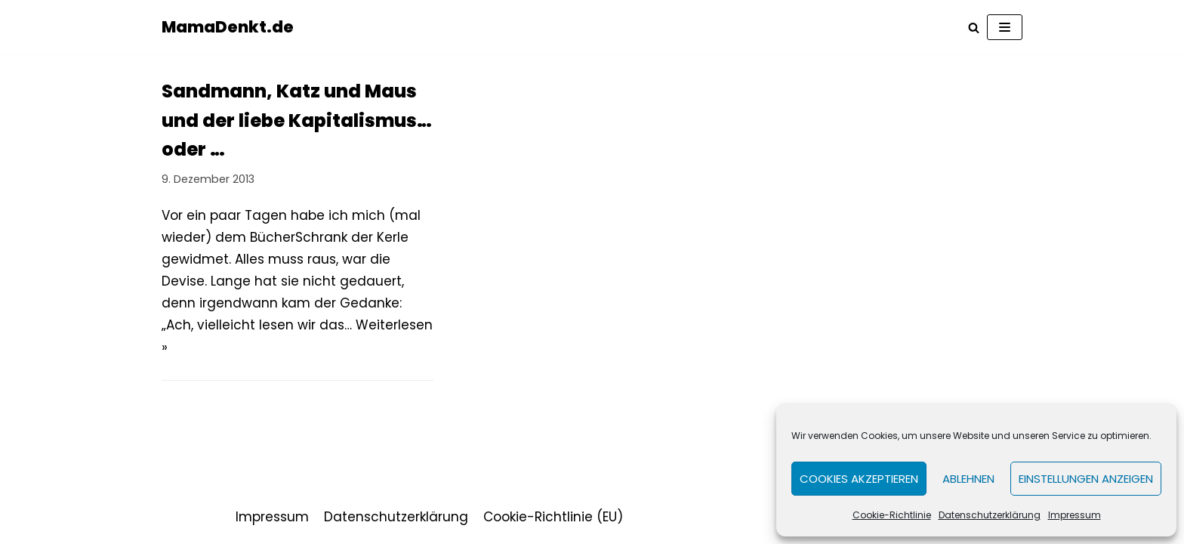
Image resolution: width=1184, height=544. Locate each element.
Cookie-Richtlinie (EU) (553, 517)
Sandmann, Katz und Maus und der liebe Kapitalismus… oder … (297, 120)
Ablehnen (968, 479)
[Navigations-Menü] (1004, 27)
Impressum (1074, 514)
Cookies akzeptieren (859, 479)
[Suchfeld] (973, 27)
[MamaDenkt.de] (228, 27)
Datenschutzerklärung (990, 514)
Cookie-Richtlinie (892, 514)
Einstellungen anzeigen (1086, 479)
